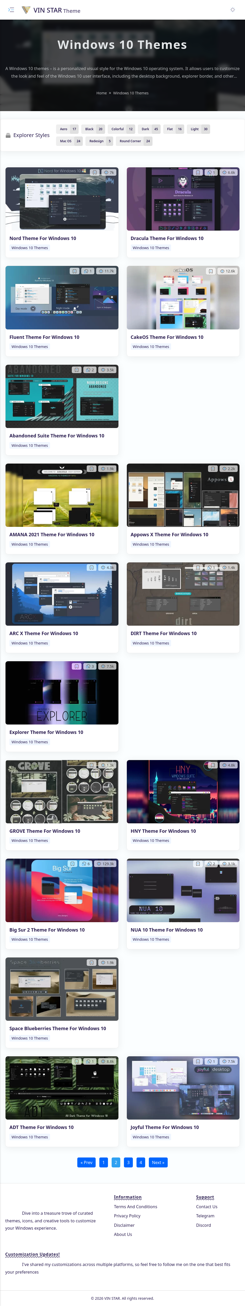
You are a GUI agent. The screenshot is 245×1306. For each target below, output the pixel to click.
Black (89, 129)
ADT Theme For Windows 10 (41, 1127)
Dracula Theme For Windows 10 (167, 238)
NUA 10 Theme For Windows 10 (167, 930)
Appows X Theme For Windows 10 (170, 534)
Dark (145, 129)
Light (195, 129)
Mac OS (65, 141)
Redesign (96, 141)
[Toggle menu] (11, 10)
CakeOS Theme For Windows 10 (167, 337)
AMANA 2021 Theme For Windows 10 (51, 534)
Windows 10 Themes (30, 247)
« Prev (86, 1162)
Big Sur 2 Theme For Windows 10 (47, 930)
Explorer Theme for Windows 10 (46, 732)
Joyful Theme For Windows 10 (165, 1127)
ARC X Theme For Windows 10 (43, 633)
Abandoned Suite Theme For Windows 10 (56, 435)
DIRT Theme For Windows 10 (164, 633)
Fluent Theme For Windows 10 (44, 337)
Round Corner (130, 141)
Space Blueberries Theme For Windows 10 (57, 1028)
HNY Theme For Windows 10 (163, 831)
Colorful (118, 129)
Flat (170, 129)
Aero (63, 129)
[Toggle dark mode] (232, 10)
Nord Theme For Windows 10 (42, 238)
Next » (158, 1162)
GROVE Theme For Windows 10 (44, 831)
